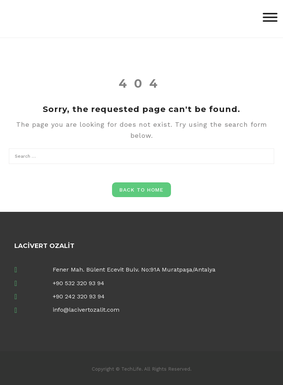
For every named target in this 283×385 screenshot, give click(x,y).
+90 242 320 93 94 (79, 296)
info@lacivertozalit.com (86, 309)
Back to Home (141, 190)
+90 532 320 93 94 (78, 283)
